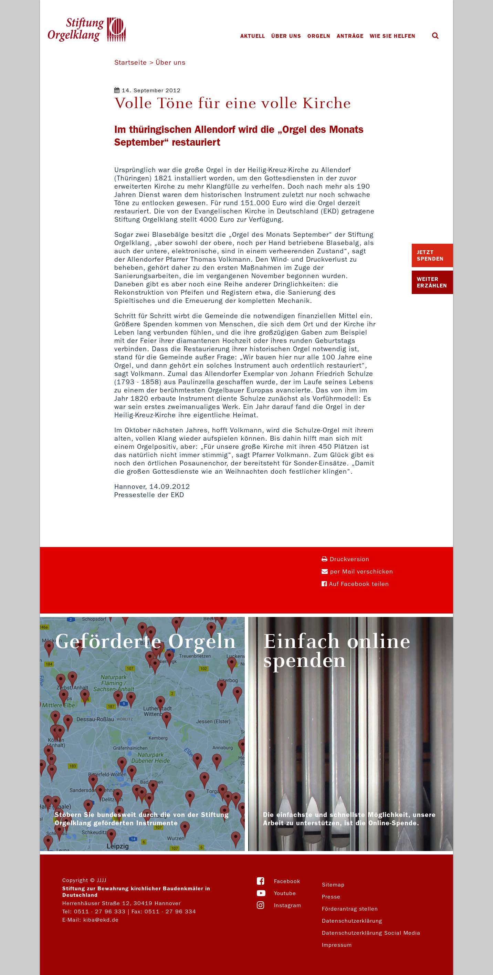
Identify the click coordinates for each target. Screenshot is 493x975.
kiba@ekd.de (101, 919)
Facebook (287, 881)
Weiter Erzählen (432, 282)
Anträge (350, 36)
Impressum (337, 945)
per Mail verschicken (357, 571)
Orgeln (319, 36)
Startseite (130, 62)
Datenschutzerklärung (352, 921)
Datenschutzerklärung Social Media (371, 933)
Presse (331, 896)
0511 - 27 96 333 (100, 911)
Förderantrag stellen (350, 908)
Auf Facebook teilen (355, 584)
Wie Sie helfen (393, 36)
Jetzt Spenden (430, 255)
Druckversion (345, 559)
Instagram (287, 905)
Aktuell (252, 36)
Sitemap (333, 884)
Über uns (286, 36)
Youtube (285, 893)
